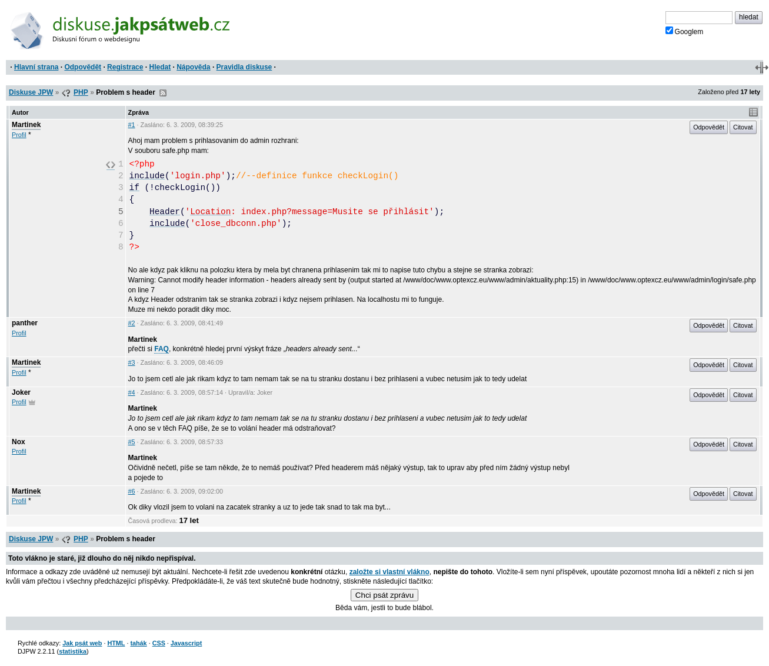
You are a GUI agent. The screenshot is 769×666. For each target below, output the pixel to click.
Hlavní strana (36, 67)
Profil (19, 134)
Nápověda (193, 67)
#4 (131, 392)
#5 (131, 441)
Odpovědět (82, 67)
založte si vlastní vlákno (389, 572)
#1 (131, 124)
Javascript (186, 643)
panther (25, 323)
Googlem (684, 31)
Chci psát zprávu (384, 595)
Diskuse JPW (31, 92)
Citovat (743, 127)
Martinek (26, 125)
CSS (158, 643)
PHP (81, 92)
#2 (131, 323)
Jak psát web (82, 643)
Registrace (125, 67)
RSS (163, 92)
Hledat (160, 67)
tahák (138, 643)
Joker (21, 392)
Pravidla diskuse (244, 67)
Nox (18, 442)
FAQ (161, 349)
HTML (116, 643)
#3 (131, 362)
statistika (72, 651)
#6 (131, 491)
